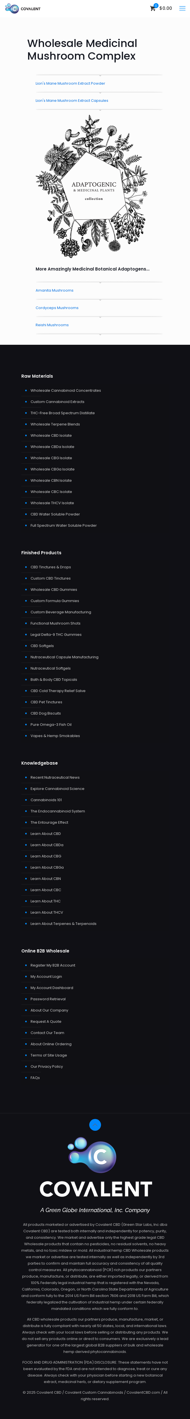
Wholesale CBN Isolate (51, 480)
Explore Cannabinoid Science (57, 788)
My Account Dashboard (52, 987)
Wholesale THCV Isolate (52, 503)
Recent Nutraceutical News (55, 777)
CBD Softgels (42, 645)
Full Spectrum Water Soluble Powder (64, 525)
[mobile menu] (182, 8)
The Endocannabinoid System (58, 811)
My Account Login (46, 976)
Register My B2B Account (53, 965)
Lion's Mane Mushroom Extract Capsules (72, 100)
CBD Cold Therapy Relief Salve (58, 690)
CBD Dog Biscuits (46, 713)
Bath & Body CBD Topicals (54, 679)
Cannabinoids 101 (46, 800)
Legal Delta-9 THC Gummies (56, 634)
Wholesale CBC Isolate (51, 491)
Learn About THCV (47, 912)
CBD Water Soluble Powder (55, 514)
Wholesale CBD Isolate (51, 435)
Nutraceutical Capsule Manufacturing (65, 657)
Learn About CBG (46, 856)
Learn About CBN (46, 878)
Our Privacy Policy (47, 1066)
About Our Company (49, 1010)
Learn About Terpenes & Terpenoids (64, 923)
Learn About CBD (46, 833)
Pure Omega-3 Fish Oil (51, 724)
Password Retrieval (48, 999)
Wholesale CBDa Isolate (52, 446)
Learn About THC (46, 901)
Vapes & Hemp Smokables (55, 735)
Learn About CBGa (47, 867)
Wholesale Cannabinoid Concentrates (66, 390)
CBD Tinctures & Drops (51, 567)
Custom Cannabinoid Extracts (57, 401)
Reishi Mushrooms (52, 325)
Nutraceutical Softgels (51, 668)
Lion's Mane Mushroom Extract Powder (70, 83)
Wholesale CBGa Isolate (53, 469)
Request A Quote (46, 1021)
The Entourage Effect (49, 822)
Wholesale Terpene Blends (55, 424)
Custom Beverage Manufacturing (61, 612)
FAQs (35, 1077)
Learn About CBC (46, 890)
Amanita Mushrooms (55, 290)
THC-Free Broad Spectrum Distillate (63, 413)
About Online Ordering (51, 1044)
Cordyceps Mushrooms (57, 307)
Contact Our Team (47, 1032)
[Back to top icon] (95, 1125)
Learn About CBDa (47, 845)
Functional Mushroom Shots (56, 623)
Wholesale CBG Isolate (51, 458)
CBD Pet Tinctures (46, 702)
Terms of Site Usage (49, 1055)
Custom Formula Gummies (55, 600)
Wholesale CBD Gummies (54, 589)
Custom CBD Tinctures (51, 578)
